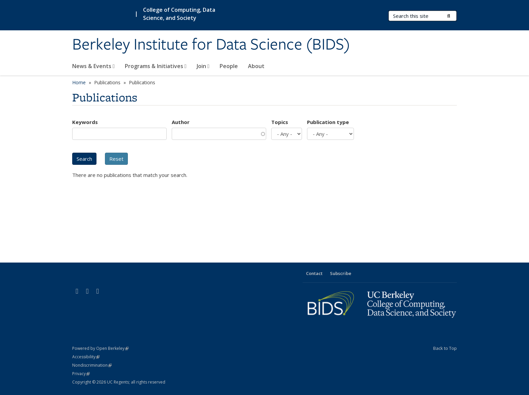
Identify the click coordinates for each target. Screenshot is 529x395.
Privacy (81, 373)
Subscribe (340, 273)
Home (79, 82)
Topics (279, 122)
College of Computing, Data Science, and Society (179, 14)
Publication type (328, 122)
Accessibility (86, 357)
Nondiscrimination (92, 365)
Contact (314, 273)
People (229, 66)
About (256, 66)
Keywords (85, 122)
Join (203, 66)
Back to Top (445, 348)
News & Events (93, 66)
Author (181, 122)
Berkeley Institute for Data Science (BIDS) (211, 45)
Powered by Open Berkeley (100, 348)
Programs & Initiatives (156, 66)
